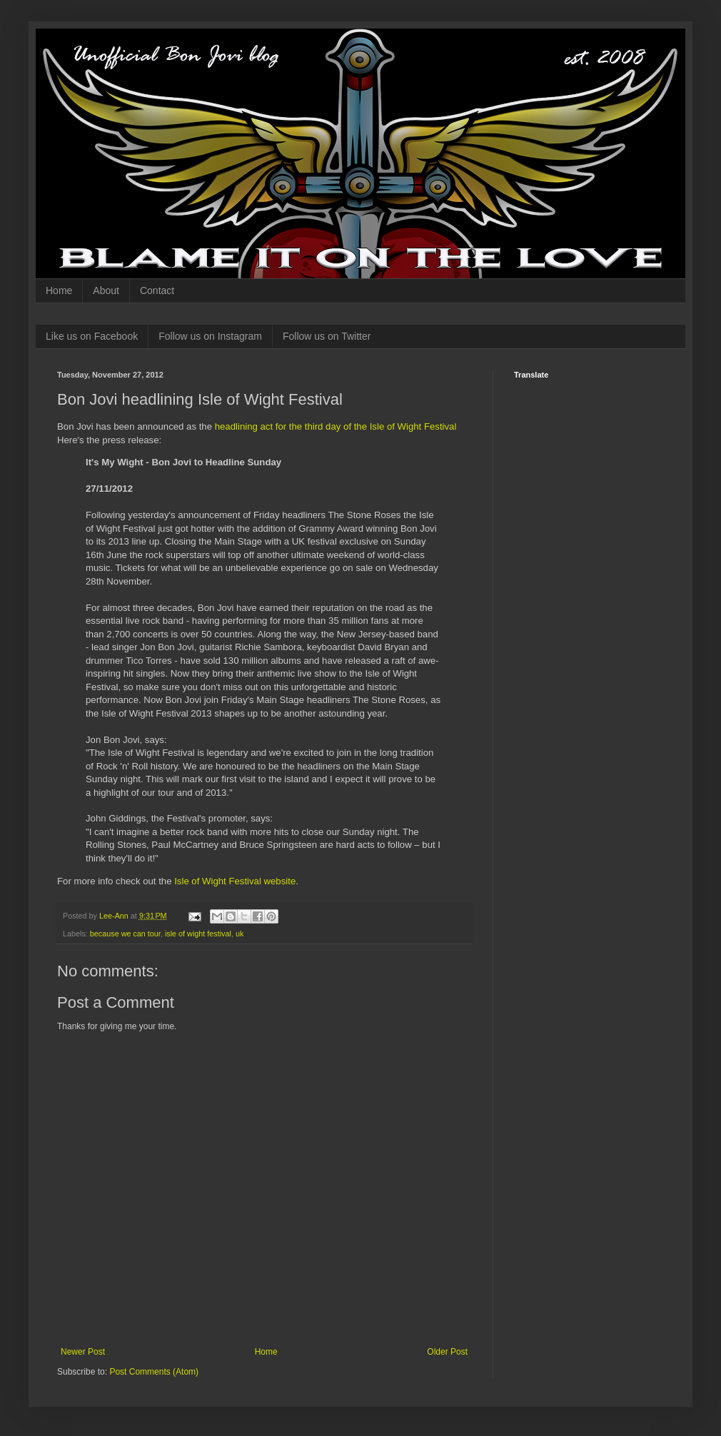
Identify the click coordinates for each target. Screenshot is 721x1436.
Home (59, 290)
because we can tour (125, 933)
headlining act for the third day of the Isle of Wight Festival (336, 426)
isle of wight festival (198, 933)
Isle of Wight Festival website (235, 881)
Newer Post (83, 1352)
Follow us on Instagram (210, 336)
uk (239, 933)
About (106, 290)
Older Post (447, 1352)
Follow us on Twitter (326, 336)
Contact (157, 290)
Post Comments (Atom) (153, 1372)
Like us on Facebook (92, 336)
